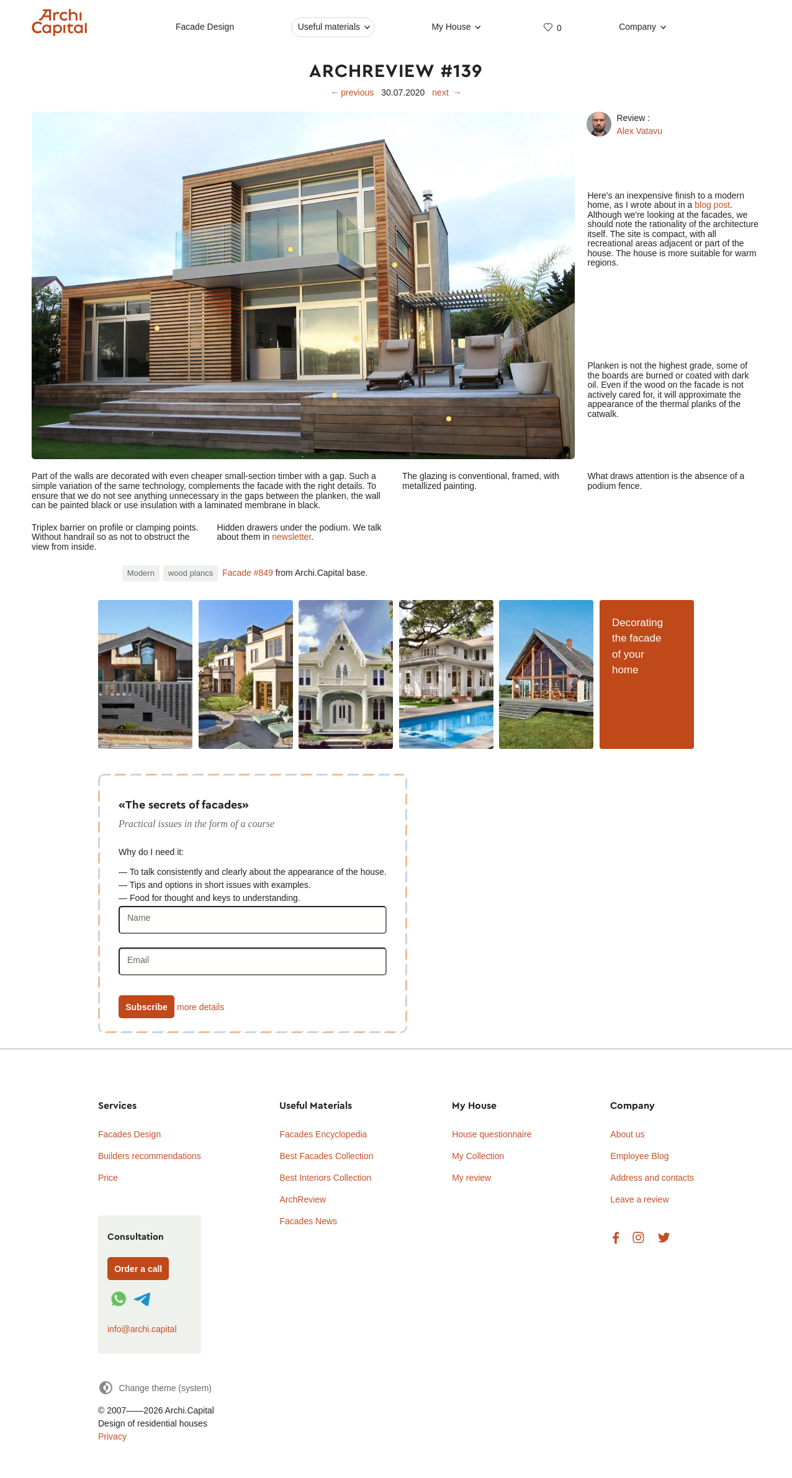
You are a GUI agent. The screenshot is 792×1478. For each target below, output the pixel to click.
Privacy (112, 1436)
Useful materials (329, 27)
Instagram (638, 1238)
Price (108, 1178)
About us (627, 1134)
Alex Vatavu (639, 131)
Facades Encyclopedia (323, 1134)
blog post (712, 205)
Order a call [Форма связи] (138, 1269)
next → (446, 92)
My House (451, 27)
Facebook (615, 1238)
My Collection (478, 1156)
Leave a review (639, 1199)
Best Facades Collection (326, 1156)
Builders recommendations (149, 1156)
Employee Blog (639, 1156)
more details (200, 1007)
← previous (352, 92)
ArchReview (302, 1199)
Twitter (663, 1238)
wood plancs (190, 573)
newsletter (291, 537)
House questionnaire (491, 1134)
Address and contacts (652, 1178)
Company (637, 27)
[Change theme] (155, 1387)
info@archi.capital (142, 1329)
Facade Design (205, 27)
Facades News (308, 1221)
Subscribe (146, 1007)
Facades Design (129, 1134)
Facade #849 (247, 573)
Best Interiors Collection (325, 1178)
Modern (141, 573)
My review (471, 1178)
